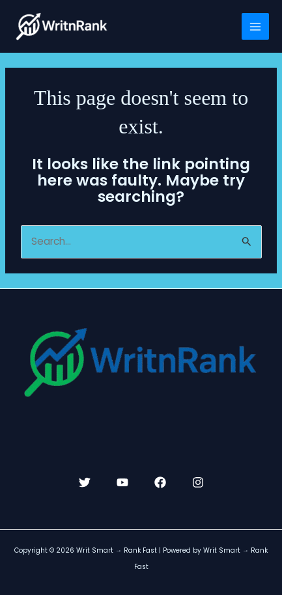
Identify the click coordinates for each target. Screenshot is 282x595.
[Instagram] (198, 482)
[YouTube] (122, 482)
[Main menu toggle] (255, 26)
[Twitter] (85, 482)
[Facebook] (160, 482)
